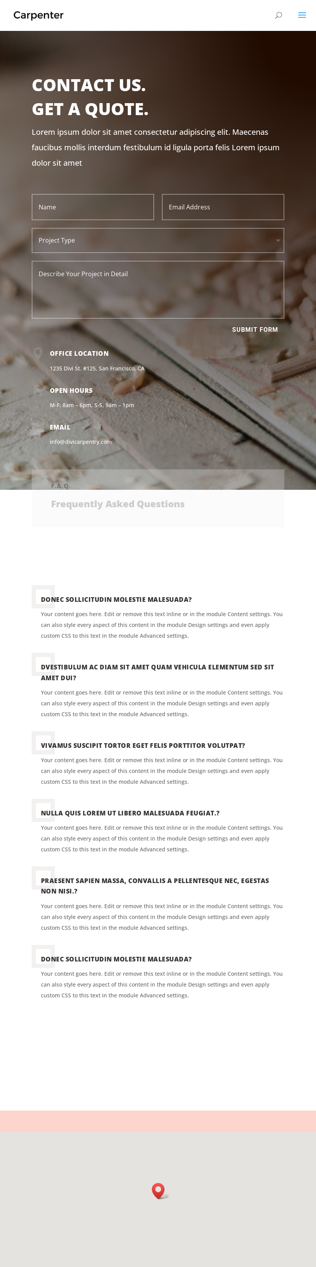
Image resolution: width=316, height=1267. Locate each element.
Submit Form (255, 329)
